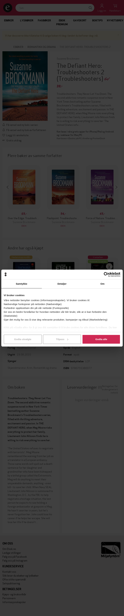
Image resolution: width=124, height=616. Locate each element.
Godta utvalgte (22, 339)
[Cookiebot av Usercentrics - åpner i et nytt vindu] (106, 274)
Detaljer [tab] (62, 283)
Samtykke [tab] (21, 283)
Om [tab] (102, 283)
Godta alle (101, 339)
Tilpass (62, 339)
